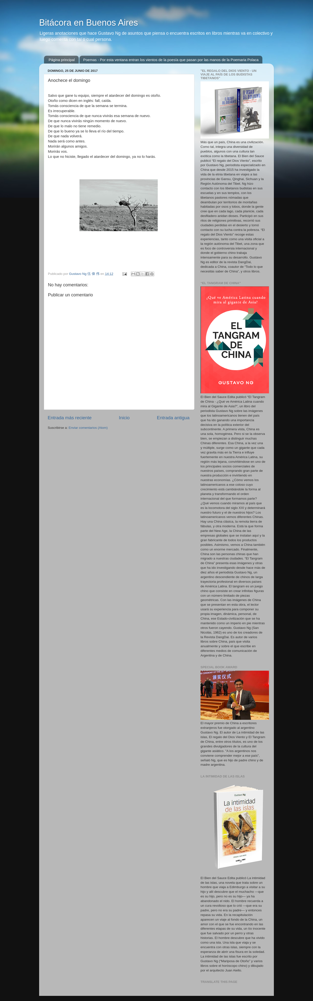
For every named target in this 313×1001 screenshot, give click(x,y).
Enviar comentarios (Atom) (88, 428)
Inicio (124, 417)
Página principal (62, 60)
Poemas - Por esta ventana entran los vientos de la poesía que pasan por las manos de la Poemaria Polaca (170, 60)
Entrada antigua (173, 417)
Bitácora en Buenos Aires (88, 23)
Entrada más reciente (70, 417)
